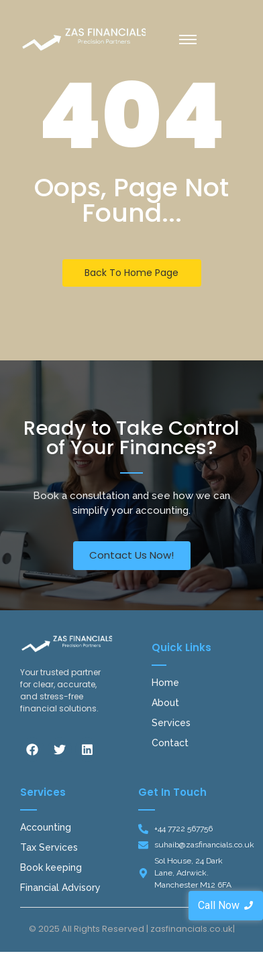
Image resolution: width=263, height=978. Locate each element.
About (165, 702)
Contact (170, 743)
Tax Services (49, 847)
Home (165, 682)
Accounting (45, 827)
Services (171, 722)
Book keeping (51, 867)
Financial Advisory (60, 887)
